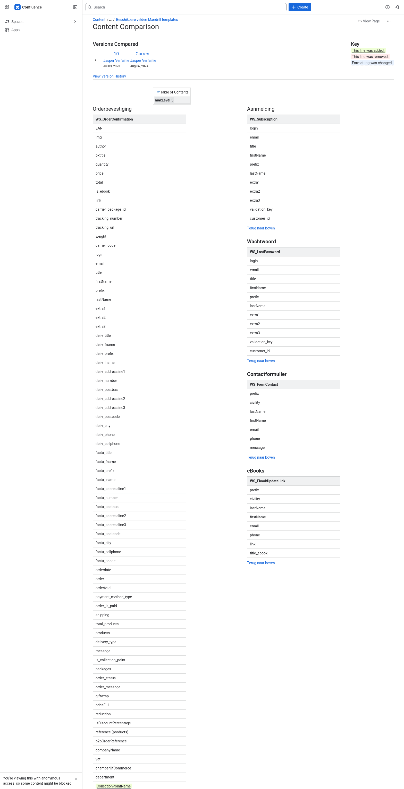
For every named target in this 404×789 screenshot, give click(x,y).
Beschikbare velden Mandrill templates (147, 20)
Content (99, 20)
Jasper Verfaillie (116, 60)
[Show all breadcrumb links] (110, 19)
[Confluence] (28, 7)
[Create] (300, 7)
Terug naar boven (261, 228)
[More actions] (389, 21)
